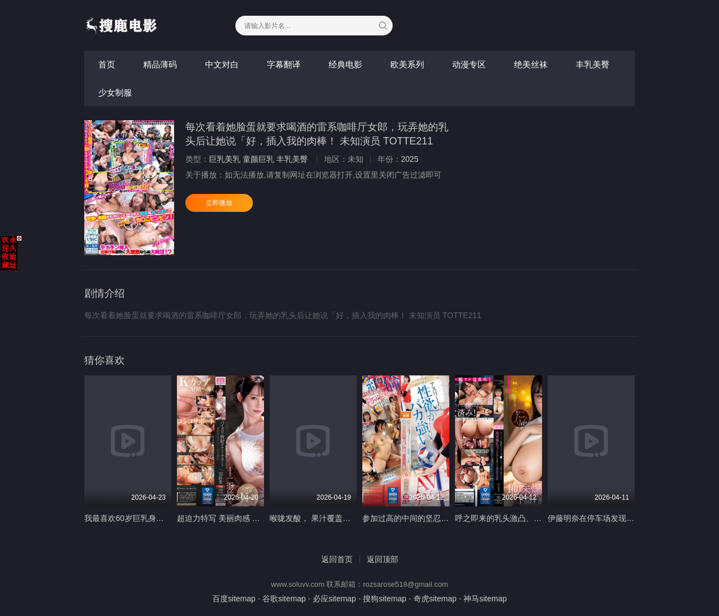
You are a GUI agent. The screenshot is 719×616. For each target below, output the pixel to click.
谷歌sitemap (284, 598)
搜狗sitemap (384, 598)
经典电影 (345, 64)
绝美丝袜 (531, 64)
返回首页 (337, 559)
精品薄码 (160, 64)
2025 (409, 159)
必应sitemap (334, 598)
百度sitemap (234, 598)
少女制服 (115, 92)
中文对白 (222, 64)
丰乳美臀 (592, 64)
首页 (106, 64)
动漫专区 (469, 64)
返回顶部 (382, 559)
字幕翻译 (284, 64)
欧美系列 (407, 64)
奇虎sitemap (435, 598)
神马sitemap (485, 598)
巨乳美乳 (224, 159)
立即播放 (219, 203)
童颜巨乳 (258, 159)
